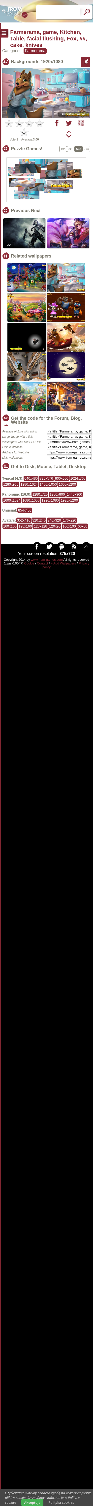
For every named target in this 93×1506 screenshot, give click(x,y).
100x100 (69, 526)
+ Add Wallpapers (63, 563)
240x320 (54, 520)
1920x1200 (69, 500)
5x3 (78, 149)
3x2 (70, 149)
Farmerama (35, 51)
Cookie (29, 563)
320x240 (39, 520)
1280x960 (11, 484)
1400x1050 (48, 484)
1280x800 (57, 494)
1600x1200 (67, 484)
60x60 (82, 526)
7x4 (86, 149)
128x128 (40, 526)
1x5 (63, 149)
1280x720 (40, 494)
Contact (42, 563)
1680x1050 (30, 500)
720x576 (46, 478)
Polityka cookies (61, 1502)
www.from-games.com (47, 559)
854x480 (24, 510)
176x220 (69, 520)
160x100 (10, 526)
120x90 (55, 526)
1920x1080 (50, 500)
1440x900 (74, 494)
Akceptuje (32, 1502)
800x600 (61, 478)
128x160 (25, 526)
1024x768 (78, 478)
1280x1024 (29, 484)
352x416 (24, 520)
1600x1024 (11, 500)
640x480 (31, 478)
